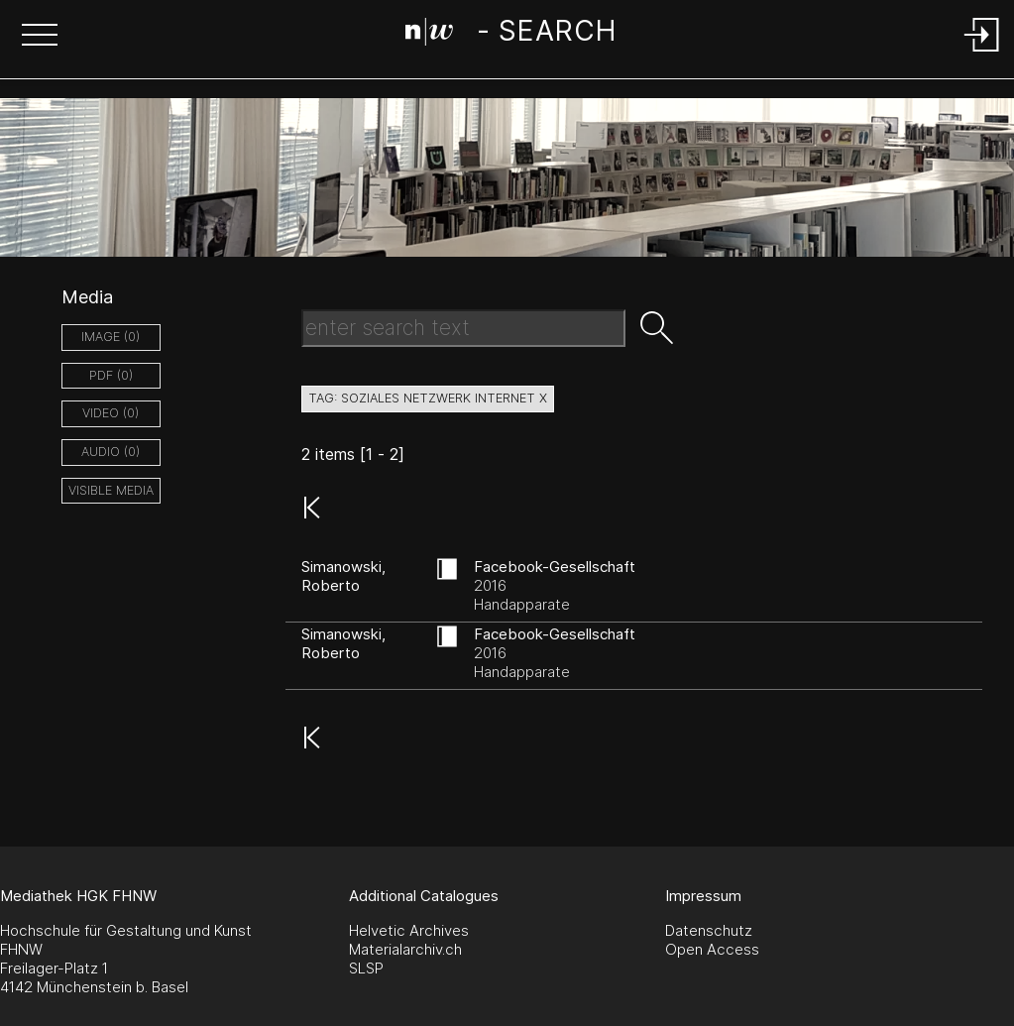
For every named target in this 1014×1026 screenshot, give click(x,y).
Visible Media (111, 490)
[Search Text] (463, 328)
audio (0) (110, 451)
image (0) (110, 336)
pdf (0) (111, 375)
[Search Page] (511, 34)
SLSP (366, 968)
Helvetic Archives (409, 930)
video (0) (110, 412)
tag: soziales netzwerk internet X (427, 398)
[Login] (982, 53)
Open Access (712, 949)
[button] (39, 36)
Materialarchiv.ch (405, 949)
